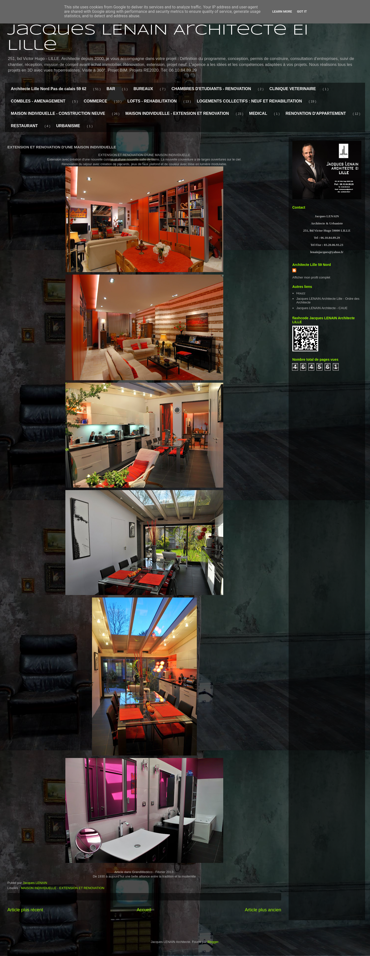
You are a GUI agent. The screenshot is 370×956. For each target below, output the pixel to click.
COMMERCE (95, 101)
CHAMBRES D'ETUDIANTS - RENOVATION (211, 89)
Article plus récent (25, 909)
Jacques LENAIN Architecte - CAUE (321, 308)
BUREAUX (143, 89)
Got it (302, 11)
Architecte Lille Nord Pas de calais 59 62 (48, 89)
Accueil (144, 909)
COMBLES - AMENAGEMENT (38, 101)
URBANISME (68, 126)
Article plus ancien (263, 909)
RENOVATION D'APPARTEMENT (316, 113)
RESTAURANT (24, 126)
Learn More (282, 11)
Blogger (212, 942)
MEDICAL (258, 113)
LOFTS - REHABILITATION (152, 101)
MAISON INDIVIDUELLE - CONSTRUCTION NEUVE (58, 113)
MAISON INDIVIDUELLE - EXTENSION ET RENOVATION (177, 113)
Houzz (300, 293)
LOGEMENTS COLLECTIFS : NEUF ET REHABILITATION (249, 101)
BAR (111, 89)
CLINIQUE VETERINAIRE (292, 89)
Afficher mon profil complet (311, 277)
